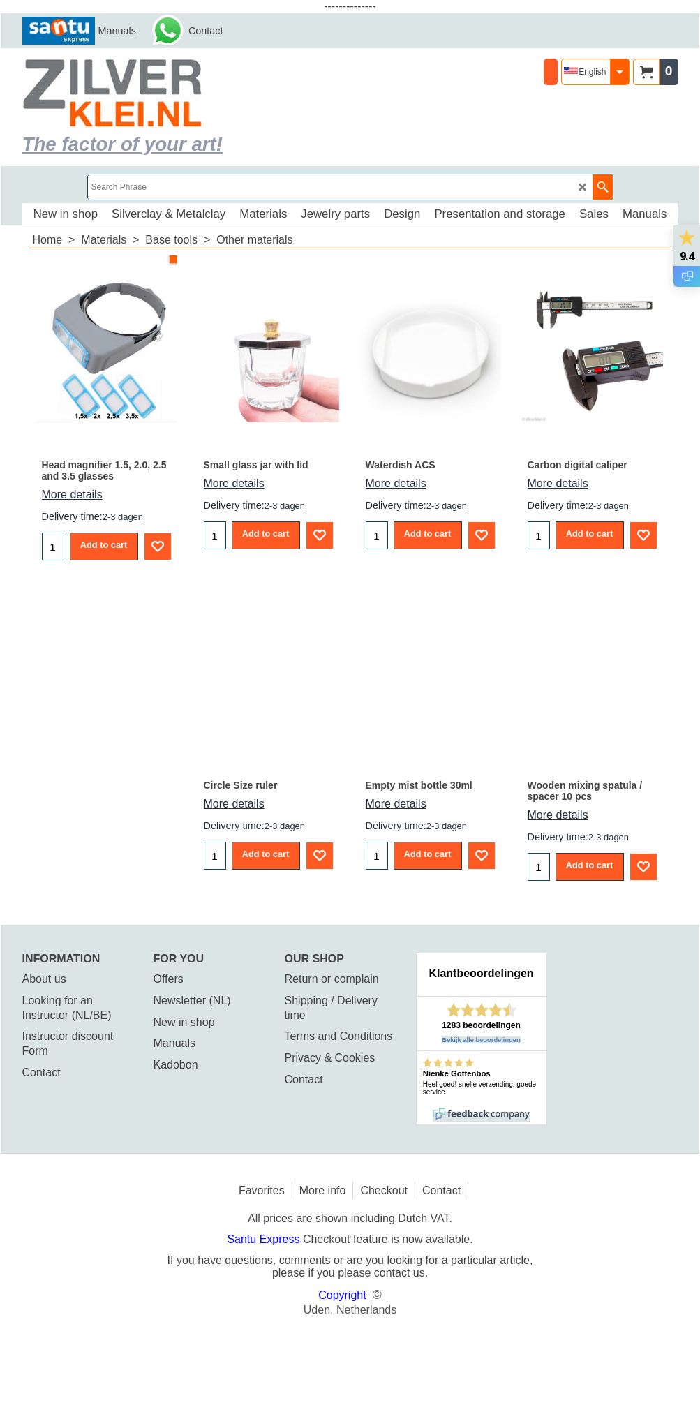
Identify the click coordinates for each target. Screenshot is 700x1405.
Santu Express (265, 1239)
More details (72, 494)
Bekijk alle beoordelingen (481, 1039)
